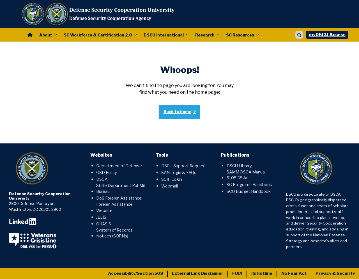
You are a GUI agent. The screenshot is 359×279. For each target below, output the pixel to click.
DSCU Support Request (183, 165)
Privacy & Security (335, 273)
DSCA (101, 179)
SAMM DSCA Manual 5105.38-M (246, 175)
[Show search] (299, 35)
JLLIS (101, 217)
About (45, 35)
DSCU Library (239, 165)
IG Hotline (261, 273)
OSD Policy (106, 172)
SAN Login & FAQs (178, 172)
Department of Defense (119, 165)
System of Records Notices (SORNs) (114, 233)
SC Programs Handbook (249, 184)
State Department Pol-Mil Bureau (120, 188)
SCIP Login (171, 179)
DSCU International (164, 35)
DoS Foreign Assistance (119, 198)
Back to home (177, 111)
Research (205, 35)
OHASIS (103, 224)
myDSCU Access (327, 34)
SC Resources (240, 35)
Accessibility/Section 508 (135, 273)
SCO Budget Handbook (249, 191)
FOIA (237, 273)
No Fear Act (294, 273)
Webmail (169, 186)
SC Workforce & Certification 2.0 (98, 35)
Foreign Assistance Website (114, 207)
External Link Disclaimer (197, 273)
